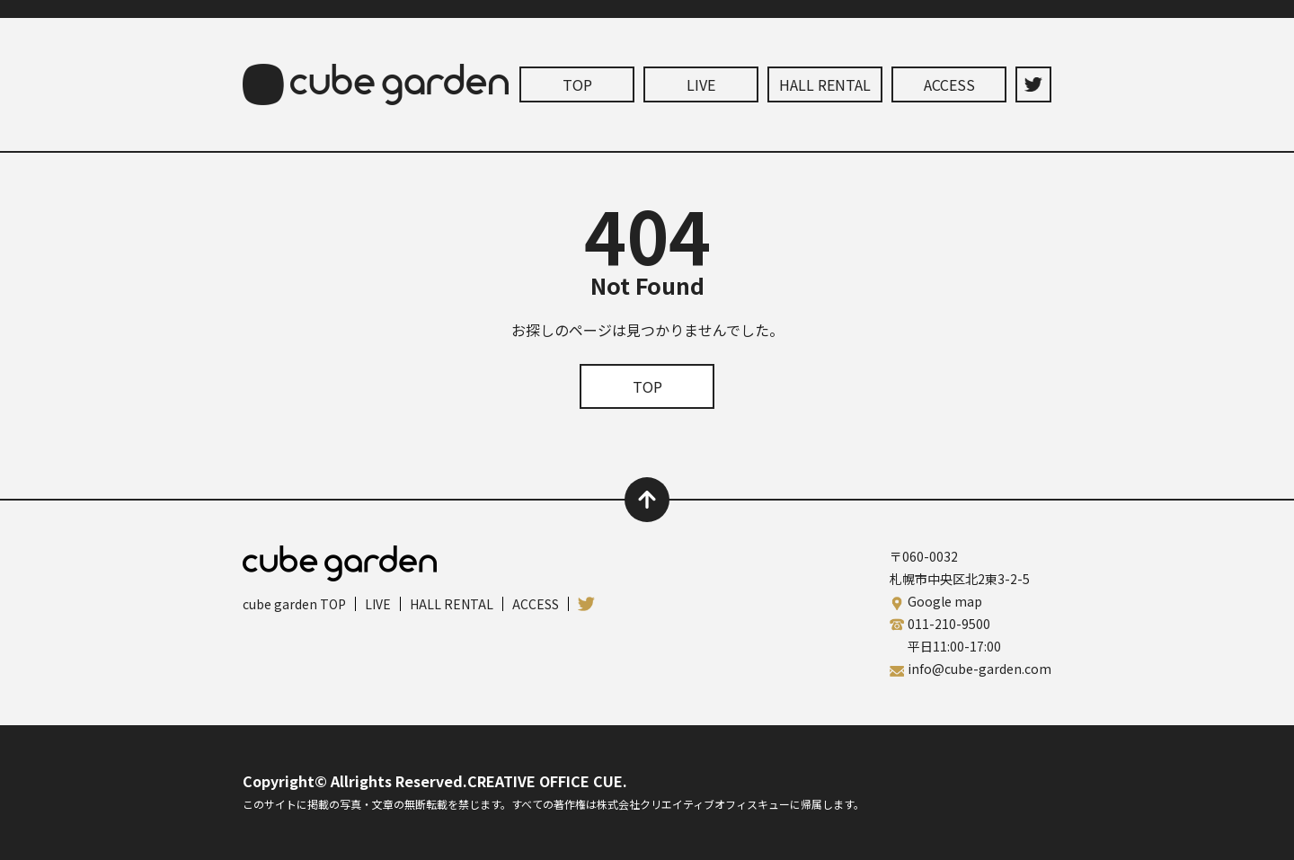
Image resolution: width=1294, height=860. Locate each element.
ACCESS (949, 84)
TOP (577, 84)
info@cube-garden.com (979, 669)
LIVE (701, 84)
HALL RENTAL (825, 84)
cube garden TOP (294, 604)
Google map (945, 601)
